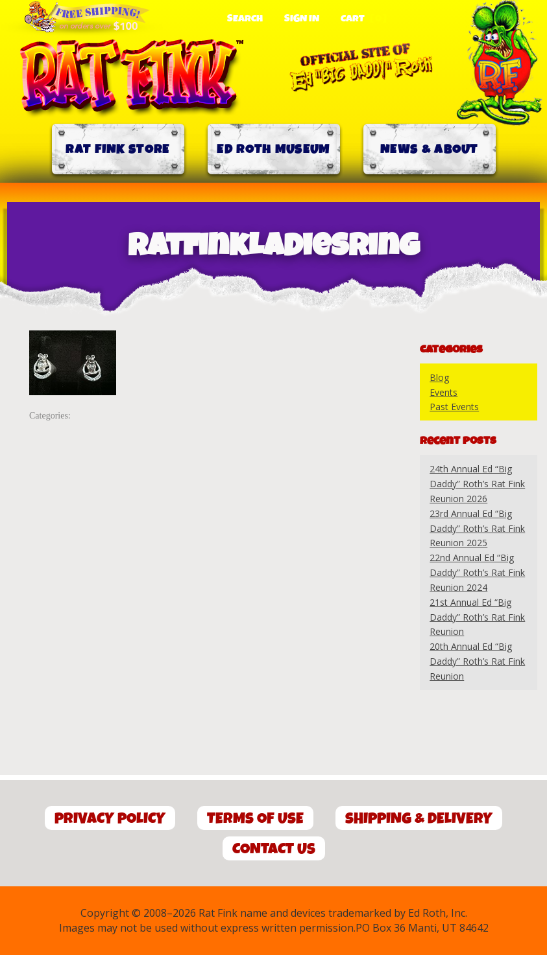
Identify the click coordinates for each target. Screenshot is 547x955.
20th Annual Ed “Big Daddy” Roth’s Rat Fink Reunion (477, 661)
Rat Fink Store (117, 149)
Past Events (454, 406)
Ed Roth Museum (273, 149)
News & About (429, 149)
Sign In (301, 19)
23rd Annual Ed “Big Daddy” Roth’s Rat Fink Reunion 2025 (477, 528)
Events (443, 392)
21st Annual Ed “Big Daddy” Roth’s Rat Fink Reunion (477, 617)
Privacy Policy (110, 818)
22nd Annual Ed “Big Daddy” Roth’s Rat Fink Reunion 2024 (477, 572)
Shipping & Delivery (418, 818)
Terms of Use (255, 818)
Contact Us (273, 849)
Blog (439, 377)
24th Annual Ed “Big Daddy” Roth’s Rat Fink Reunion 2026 (477, 484)
